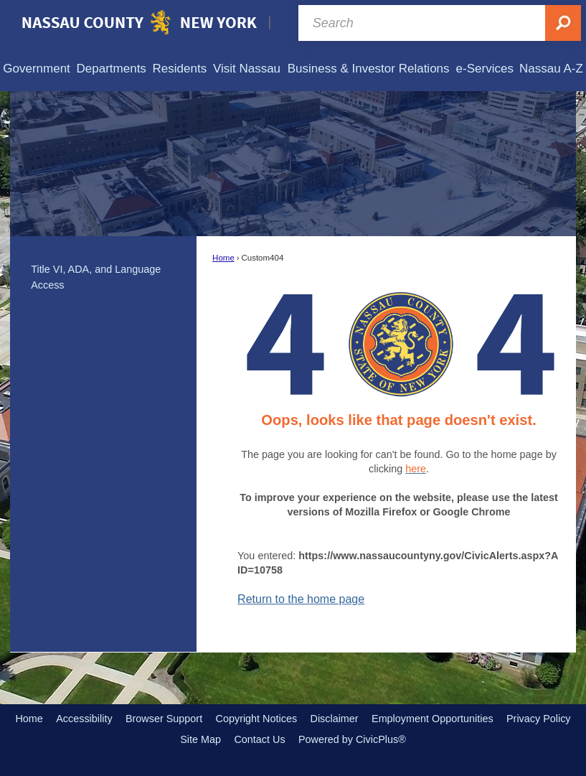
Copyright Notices (257, 718)
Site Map (200, 739)
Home (223, 257)
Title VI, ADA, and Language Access (96, 277)
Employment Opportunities (432, 718)
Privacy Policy (538, 718)
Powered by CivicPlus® (352, 739)
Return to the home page (300, 599)
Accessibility (84, 718)
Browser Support (164, 718)
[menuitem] (36, 68)
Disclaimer (334, 718)
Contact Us (259, 739)
